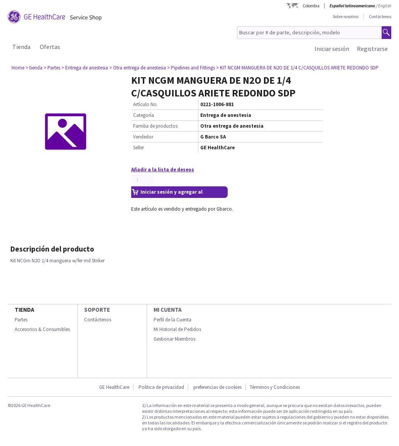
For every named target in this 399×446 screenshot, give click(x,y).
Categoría (143, 115)
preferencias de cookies (217, 387)
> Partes (52, 67)
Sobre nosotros (345, 16)
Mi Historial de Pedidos (177, 329)
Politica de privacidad (161, 387)
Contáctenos (380, 16)
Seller (138, 147)
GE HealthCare (114, 387)
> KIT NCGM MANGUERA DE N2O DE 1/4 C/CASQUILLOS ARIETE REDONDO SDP (297, 67)
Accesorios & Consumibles (42, 329)
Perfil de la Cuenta (172, 319)
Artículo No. (145, 104)
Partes (21, 319)
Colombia (311, 5)
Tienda (21, 47)
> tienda (33, 67)
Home (18, 67)
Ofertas (50, 47)
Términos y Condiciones (275, 387)
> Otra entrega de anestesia (137, 67)
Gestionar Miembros (174, 339)
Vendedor (143, 136)
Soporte (97, 309)
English (384, 5)
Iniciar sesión (331, 48)
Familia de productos (155, 126)
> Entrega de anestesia (84, 67)
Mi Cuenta (168, 309)
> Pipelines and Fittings (191, 67)
